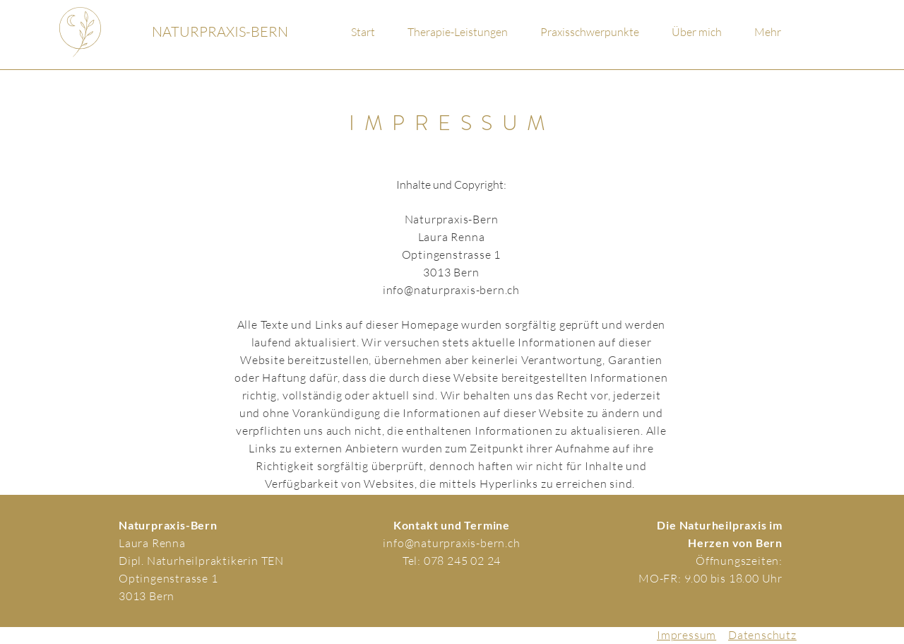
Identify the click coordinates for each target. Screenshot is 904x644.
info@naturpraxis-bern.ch (451, 290)
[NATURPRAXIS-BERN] (220, 32)
